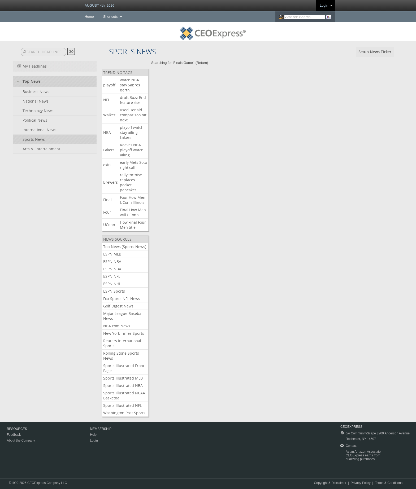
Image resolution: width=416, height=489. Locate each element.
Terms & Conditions (388, 483)
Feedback (14, 435)
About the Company (21, 440)
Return (202, 63)
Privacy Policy (361, 483)
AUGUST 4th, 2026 (99, 5)
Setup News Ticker (374, 51)
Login (324, 5)
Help (93, 435)
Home (89, 17)
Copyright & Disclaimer (330, 483)
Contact (351, 446)
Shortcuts (110, 17)
